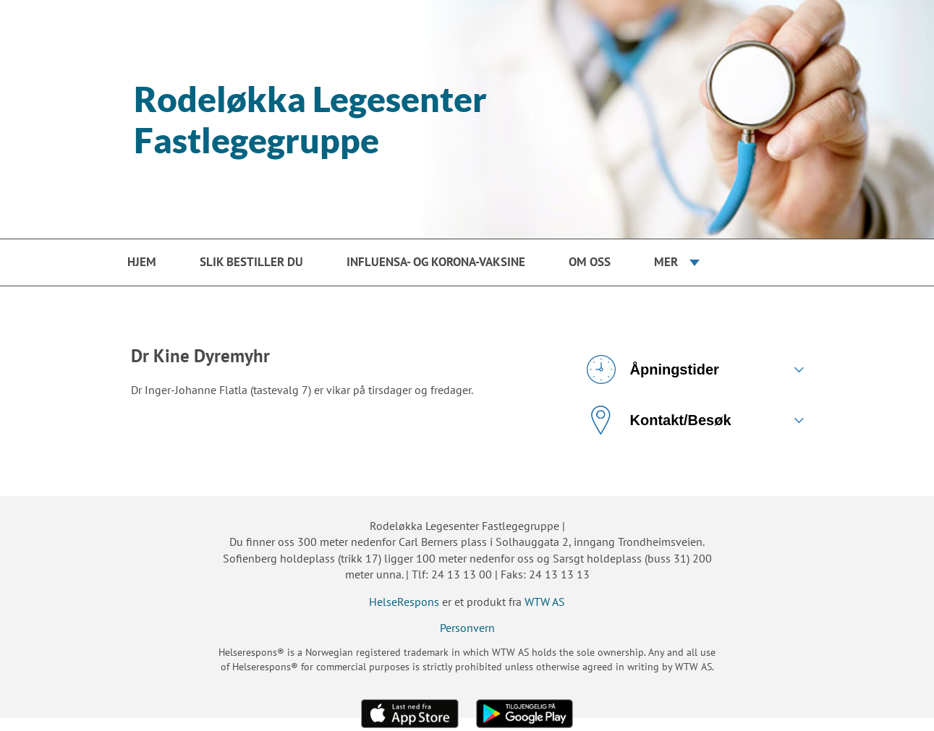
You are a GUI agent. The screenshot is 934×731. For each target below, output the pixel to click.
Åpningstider (653, 369)
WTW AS (545, 601)
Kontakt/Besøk (659, 420)
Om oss (590, 262)
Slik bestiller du (251, 262)
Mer (666, 262)
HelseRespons (404, 601)
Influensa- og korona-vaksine (436, 262)
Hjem (141, 262)
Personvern (467, 627)
